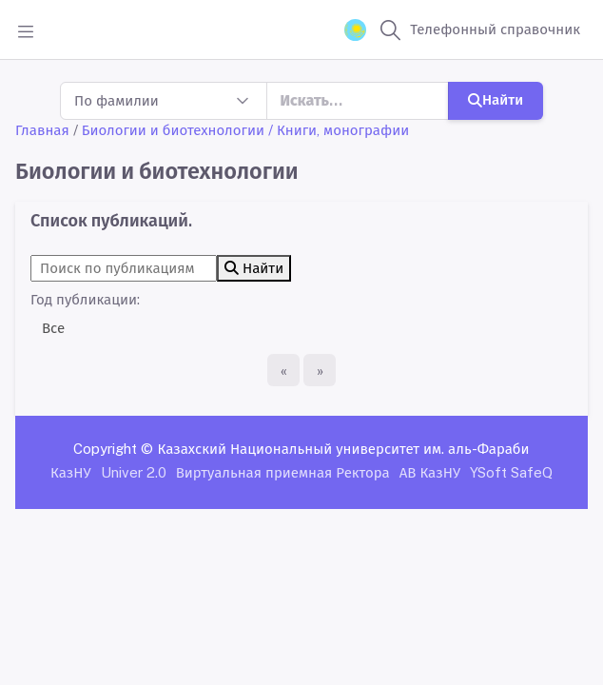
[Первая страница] (283, 370)
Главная (42, 130)
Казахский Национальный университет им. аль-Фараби (343, 448)
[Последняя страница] (319, 370)
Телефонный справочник (495, 29)
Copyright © (113, 448)
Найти (495, 99)
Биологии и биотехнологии (173, 130)
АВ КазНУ (429, 472)
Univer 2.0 (133, 472)
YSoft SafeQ (511, 472)
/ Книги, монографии (338, 130)
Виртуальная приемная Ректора (283, 472)
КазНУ (70, 472)
